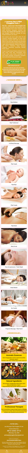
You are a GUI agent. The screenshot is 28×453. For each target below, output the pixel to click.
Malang (10, 442)
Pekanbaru (14, 443)
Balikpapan (20, 442)
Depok (19, 444)
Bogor (18, 443)
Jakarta (17, 442)
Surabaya (7, 442)
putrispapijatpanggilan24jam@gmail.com (14, 435)
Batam (11, 443)
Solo (12, 442)
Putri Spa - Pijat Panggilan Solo (14, 446)
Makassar (24, 442)
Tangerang (24, 443)
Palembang (9, 444)
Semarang (3, 442)
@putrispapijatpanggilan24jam (14, 440)
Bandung (20, 443)
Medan (17, 444)
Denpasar (8, 443)
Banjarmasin (4, 443)
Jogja (15, 442)
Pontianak (13, 444)
